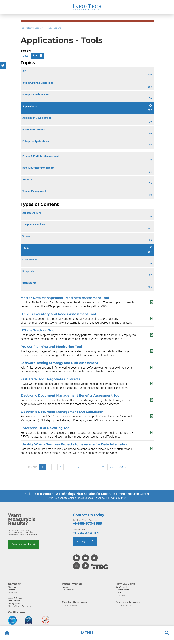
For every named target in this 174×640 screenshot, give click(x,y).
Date (25, 55)
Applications (54, 28)
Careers (11, 589)
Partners (66, 587)
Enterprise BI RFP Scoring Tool (45, 428)
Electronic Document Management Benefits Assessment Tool (70, 395)
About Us (12, 587)
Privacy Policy (14, 603)
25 (103, 467)
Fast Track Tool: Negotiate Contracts (50, 379)
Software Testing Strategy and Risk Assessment (59, 363)
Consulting (120, 595)
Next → (122, 467)
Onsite (118, 592)
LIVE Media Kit (68, 589)
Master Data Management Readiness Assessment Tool (65, 298)
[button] (87, 633)
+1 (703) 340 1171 (116, 497)
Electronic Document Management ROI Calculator (62, 412)
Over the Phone (122, 589)
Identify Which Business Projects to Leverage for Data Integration (74, 444)
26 (111, 467)
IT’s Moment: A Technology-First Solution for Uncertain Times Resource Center (93, 494)
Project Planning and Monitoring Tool (51, 346)
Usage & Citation (15, 598)
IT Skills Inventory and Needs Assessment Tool (58, 314)
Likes (37, 55)
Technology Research (32, 28)
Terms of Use (14, 600)
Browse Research (69, 605)
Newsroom (13, 592)
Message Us (85, 541)
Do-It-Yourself (122, 587)
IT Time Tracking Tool (38, 330)
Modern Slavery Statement (19, 606)
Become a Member (23, 544)
